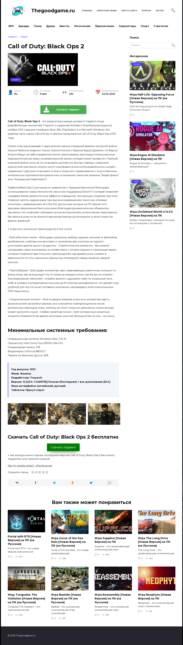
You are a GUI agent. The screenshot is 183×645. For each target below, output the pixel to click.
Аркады (23, 26)
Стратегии (161, 26)
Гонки (38, 26)
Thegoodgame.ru (53, 11)
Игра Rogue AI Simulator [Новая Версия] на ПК (147, 156)
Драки (50, 26)
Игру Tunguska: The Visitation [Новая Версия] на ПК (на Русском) (26, 598)
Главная (87, 10)
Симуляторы (127, 26)
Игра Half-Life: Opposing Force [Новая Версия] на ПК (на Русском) (152, 98)
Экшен (15, 80)
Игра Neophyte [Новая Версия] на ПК (154, 596)
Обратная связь (107, 10)
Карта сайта (129, 10)
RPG (11, 26)
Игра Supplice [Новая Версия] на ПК (110, 540)
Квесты (64, 26)
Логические (82, 26)
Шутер (160, 10)
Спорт (145, 26)
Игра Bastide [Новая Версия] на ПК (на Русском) (66, 598)
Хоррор (146, 10)
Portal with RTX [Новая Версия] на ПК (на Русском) (24, 540)
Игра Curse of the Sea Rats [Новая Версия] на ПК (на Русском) (68, 542)
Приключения (104, 26)
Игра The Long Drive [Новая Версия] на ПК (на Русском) (154, 542)
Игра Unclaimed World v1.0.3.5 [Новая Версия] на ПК (151, 213)
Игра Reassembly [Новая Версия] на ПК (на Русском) (113, 598)
